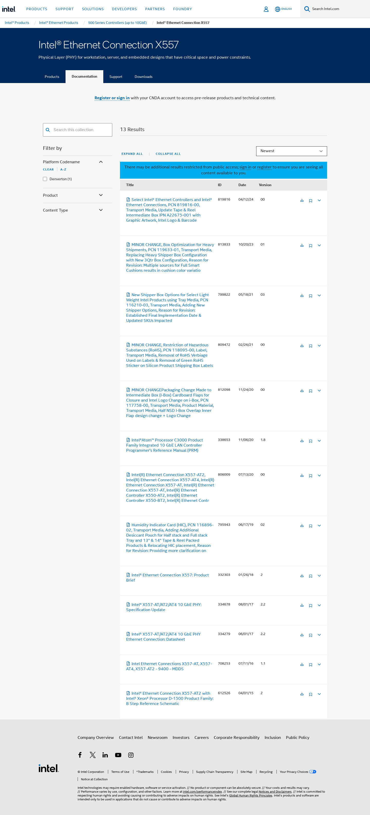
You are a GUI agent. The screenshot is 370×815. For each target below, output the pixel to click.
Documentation (84, 76)
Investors (181, 737)
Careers (202, 737)
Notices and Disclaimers (275, 791)
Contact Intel (131, 737)
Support (115, 76)
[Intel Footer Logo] (49, 768)
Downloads (144, 76)
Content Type (73, 210)
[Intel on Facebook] (80, 755)
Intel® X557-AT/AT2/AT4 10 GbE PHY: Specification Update (163, 607)
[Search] (307, 9)
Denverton (58, 179)
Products (52, 76)
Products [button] (36, 9)
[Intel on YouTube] (118, 755)
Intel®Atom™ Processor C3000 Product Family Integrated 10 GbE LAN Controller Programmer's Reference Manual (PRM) (164, 445)
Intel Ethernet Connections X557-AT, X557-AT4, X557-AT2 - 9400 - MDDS (169, 666)
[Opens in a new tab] (301, 200)
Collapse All (168, 154)
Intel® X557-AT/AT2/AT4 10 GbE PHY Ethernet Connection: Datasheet (163, 637)
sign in (245, 167)
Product (73, 195)
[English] (283, 9)
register (264, 167)
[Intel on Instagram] (130, 755)
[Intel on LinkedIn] (105, 755)
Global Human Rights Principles (250, 795)
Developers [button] (124, 9)
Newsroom (158, 737)
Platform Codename (73, 162)
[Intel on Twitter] (92, 755)
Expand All (132, 154)
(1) (70, 179)
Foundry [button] (182, 9)
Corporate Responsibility (237, 737)
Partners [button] (155, 9)
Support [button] (64, 9)
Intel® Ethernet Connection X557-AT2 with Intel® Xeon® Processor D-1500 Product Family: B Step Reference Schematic (169, 698)
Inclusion (273, 737)
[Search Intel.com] (340, 9)
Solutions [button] (93, 9)
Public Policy (297, 737)
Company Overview (96, 737)
